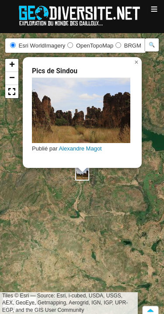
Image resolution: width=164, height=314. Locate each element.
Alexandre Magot (80, 148)
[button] (82, 174)
